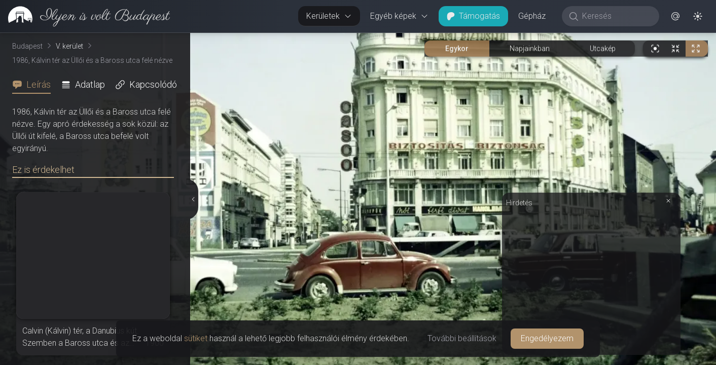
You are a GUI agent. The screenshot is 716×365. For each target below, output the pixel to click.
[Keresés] (616, 16)
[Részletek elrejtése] (194, 199)
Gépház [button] (532, 16)
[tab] (34, 85)
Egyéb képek (399, 16)
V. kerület (69, 46)
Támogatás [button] (473, 16)
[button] (675, 16)
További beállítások (461, 338)
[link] (85, 16)
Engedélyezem (547, 338)
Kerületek (329, 16)
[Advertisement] (591, 280)
